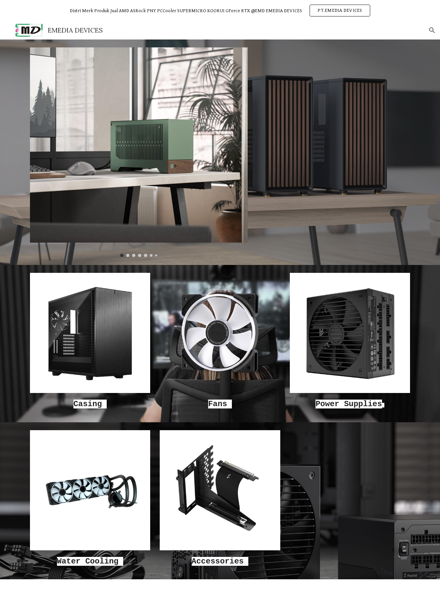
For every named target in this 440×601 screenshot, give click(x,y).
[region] (220, 10)
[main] (90, 403)
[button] (432, 30)
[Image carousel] (139, 152)
